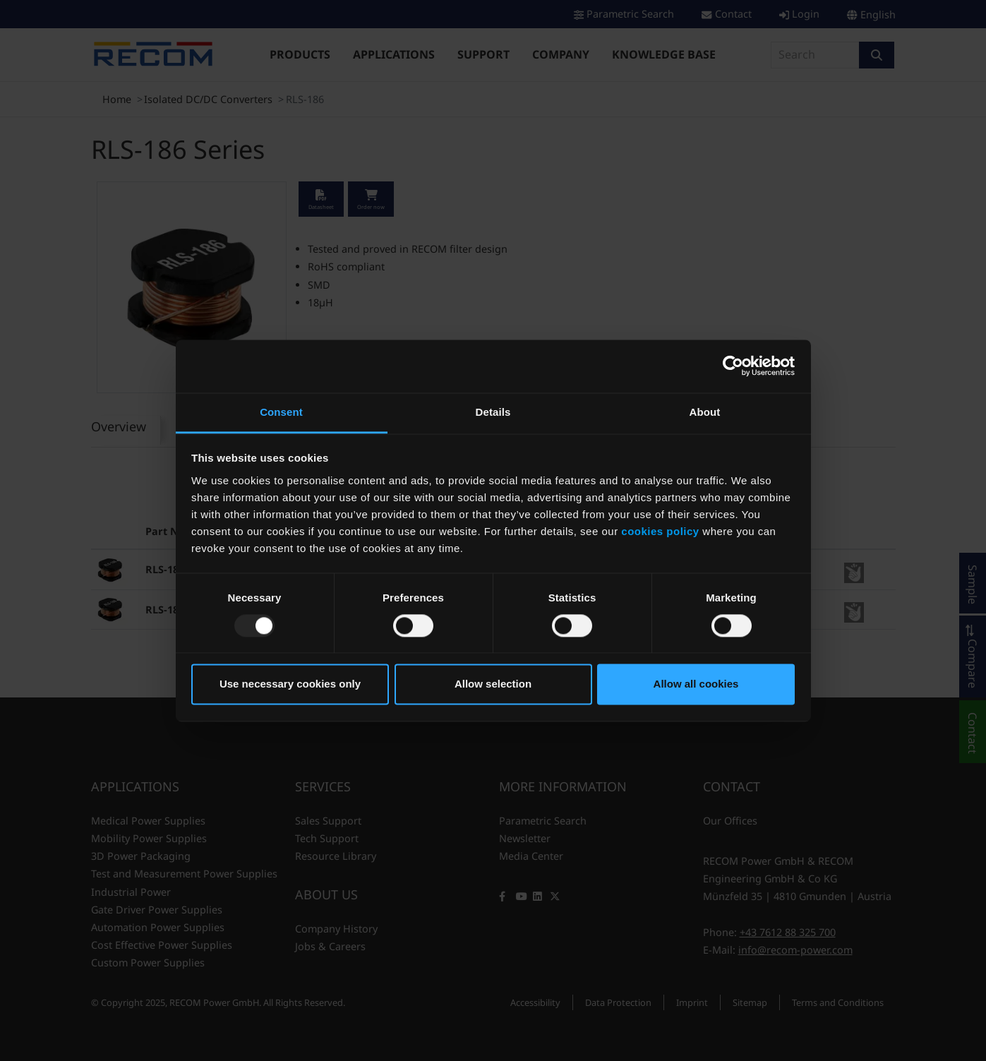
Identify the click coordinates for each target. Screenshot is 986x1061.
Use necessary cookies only (290, 684)
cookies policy (660, 531)
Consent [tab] (281, 412)
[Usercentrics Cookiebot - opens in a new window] (733, 365)
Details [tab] (493, 412)
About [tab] (705, 412)
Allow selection (493, 684)
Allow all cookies (696, 684)
